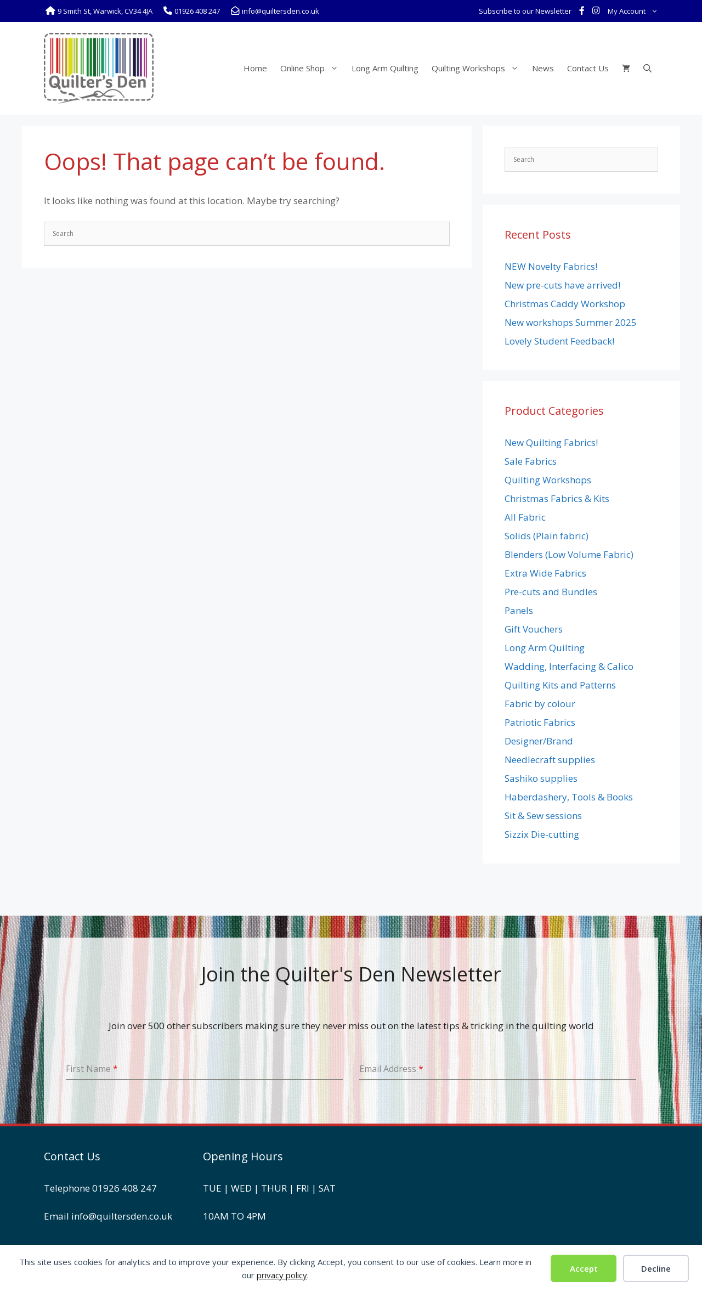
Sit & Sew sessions (543, 815)
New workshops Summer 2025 (571, 322)
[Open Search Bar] (647, 68)
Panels (519, 610)
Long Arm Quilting (385, 68)
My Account (635, 11)
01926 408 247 (124, 1188)
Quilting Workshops (478, 68)
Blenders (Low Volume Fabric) (569, 554)
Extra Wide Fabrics (545, 573)
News (543, 68)
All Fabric (525, 517)
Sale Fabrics (531, 461)
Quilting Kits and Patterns (560, 685)
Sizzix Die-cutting (542, 834)
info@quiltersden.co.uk (121, 1216)
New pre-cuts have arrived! (562, 285)
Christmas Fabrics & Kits (557, 498)
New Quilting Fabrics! (551, 442)
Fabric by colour (540, 703)
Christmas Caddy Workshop (565, 303)
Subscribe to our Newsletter (525, 11)
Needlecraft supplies (550, 759)
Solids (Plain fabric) (546, 535)
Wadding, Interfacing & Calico (569, 666)
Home (255, 68)
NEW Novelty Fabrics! (551, 266)
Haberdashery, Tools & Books (569, 797)
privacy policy (282, 1275)
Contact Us (588, 68)
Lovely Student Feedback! (559, 341)
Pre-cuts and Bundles (551, 591)
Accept (584, 1268)
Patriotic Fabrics (540, 722)
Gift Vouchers (534, 629)
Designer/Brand (539, 741)
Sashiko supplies (541, 778)
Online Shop (312, 68)
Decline (656, 1268)
